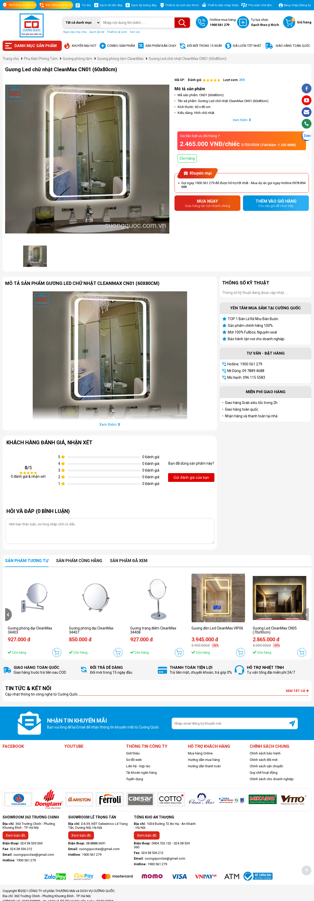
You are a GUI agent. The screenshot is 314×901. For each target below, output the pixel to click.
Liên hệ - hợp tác (138, 766)
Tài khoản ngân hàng (141, 772)
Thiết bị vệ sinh (117, 32)
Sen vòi (135, 32)
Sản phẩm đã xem (128, 560)
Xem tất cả (297, 691)
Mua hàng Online (200, 753)
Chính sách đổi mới (263, 760)
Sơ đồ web (134, 760)
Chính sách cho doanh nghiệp (272, 779)
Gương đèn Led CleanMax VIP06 (217, 628)
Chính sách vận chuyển (266, 766)
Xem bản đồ (15, 835)
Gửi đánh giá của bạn (191, 477)
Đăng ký (305, 5)
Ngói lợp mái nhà (74, 32)
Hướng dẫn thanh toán (204, 766)
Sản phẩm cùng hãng (79, 560)
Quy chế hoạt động (263, 772)
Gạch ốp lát (96, 32)
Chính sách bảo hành (265, 753)
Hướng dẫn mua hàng (204, 760)
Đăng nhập (291, 5)
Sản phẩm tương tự (26, 560)
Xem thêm (242, 120)
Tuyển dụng (134, 779)
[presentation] (8, 614)
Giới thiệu (133, 753)
